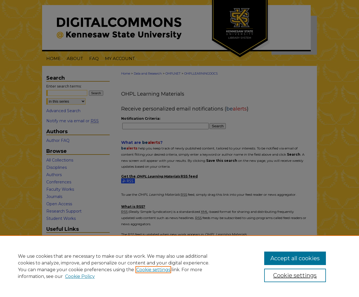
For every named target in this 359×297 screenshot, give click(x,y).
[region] (179, 266)
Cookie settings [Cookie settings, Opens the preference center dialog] (295, 275)
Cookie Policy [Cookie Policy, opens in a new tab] (80, 276)
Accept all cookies (295, 258)
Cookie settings (153, 269)
